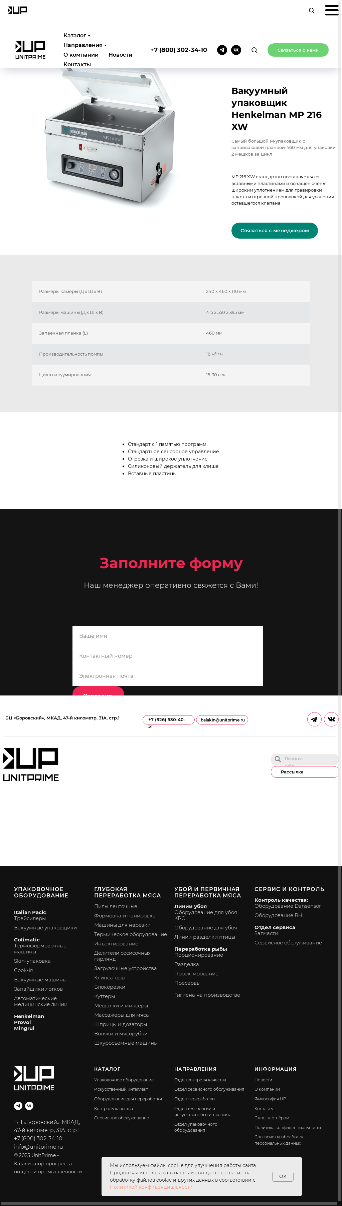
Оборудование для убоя (205, 927)
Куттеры (104, 996)
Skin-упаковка (32, 961)
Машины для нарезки (122, 925)
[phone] (167, 656)
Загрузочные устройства (125, 968)
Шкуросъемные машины (126, 1043)
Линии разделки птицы (204, 937)
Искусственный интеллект (121, 1089)
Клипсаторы (109, 977)
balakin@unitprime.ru (223, 720)
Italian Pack (29, 912)
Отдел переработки (194, 1098)
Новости (120, 22)
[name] (167, 636)
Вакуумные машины (40, 979)
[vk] (236, 18)
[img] (278, 759)
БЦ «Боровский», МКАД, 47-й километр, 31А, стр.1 (62, 717)
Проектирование (196, 973)
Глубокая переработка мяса (127, 892)
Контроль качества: (281, 900)
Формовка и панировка (125, 915)
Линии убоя (190, 906)
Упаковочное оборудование (41, 892)
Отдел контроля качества (200, 1079)
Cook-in (23, 970)
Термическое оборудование (130, 934)
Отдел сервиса (274, 927)
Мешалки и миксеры (121, 1005)
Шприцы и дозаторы (120, 1024)
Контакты (77, 32)
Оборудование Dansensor (287, 906)
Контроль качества (113, 1108)
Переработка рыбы (200, 949)
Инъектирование (116, 943)
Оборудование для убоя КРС (205, 915)
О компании (81, 22)
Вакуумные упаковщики (45, 927)
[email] (167, 676)
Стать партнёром (271, 1117)
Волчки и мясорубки (121, 1033)
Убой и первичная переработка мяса (207, 892)
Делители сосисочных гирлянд (122, 956)
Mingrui (24, 1028)
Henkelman (29, 1016)
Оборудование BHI (279, 915)
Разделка (186, 964)
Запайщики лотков (38, 989)
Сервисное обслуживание (288, 942)
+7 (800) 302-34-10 (178, 17)
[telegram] (222, 18)
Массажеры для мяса (121, 1015)
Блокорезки (109, 987)
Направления (83, 13)
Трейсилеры (30, 918)
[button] (254, 17)
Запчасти (266, 933)
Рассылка (292, 771)
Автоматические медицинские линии (40, 1001)
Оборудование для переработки (128, 1098)
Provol (22, 1022)
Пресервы (187, 983)
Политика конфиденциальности (287, 1127)
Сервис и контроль (289, 889)
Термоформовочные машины (40, 948)
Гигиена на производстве (207, 995)
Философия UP (270, 1098)
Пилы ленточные (115, 906)
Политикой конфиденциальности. (152, 1187)
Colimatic (27, 939)
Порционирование (198, 955)
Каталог (74, 3)
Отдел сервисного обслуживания (209, 1089)
